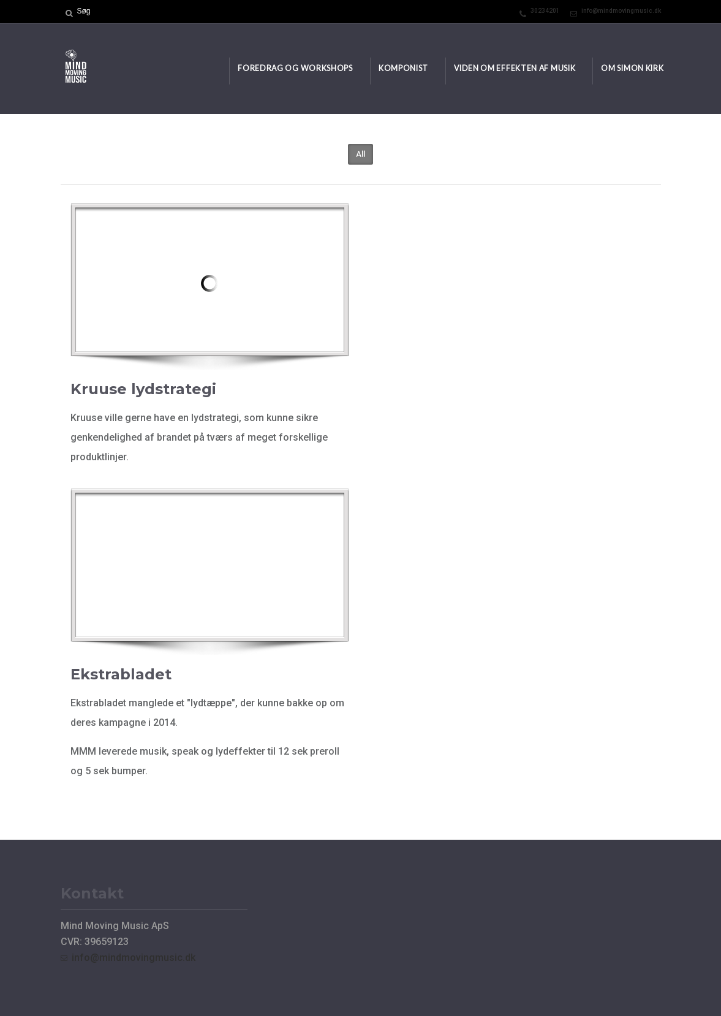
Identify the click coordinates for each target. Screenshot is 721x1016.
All (360, 154)
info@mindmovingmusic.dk (621, 10)
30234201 (545, 10)
